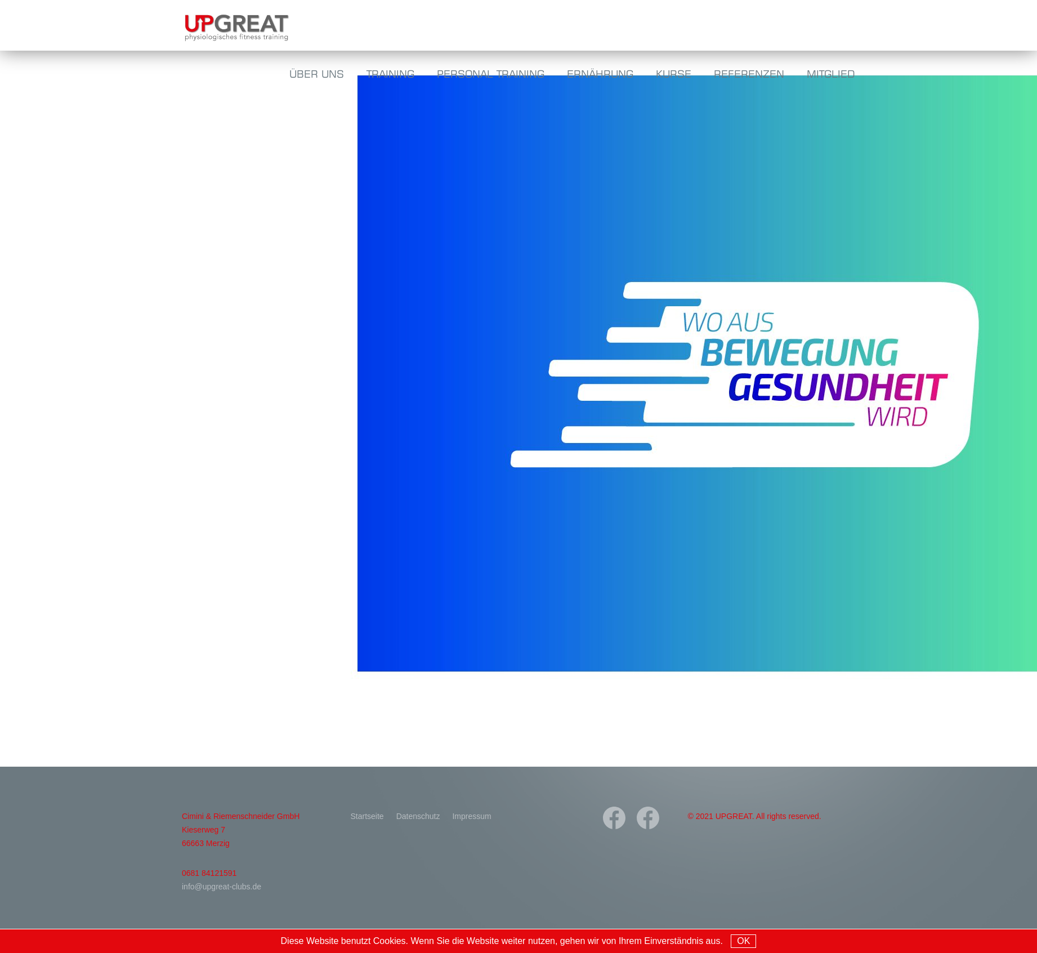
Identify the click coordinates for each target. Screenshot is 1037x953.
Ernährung (600, 74)
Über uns (316, 74)
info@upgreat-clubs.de (221, 886)
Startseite (367, 816)
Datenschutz (418, 816)
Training (390, 74)
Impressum (471, 816)
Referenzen (749, 74)
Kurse (673, 74)
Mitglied (831, 74)
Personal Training (490, 74)
